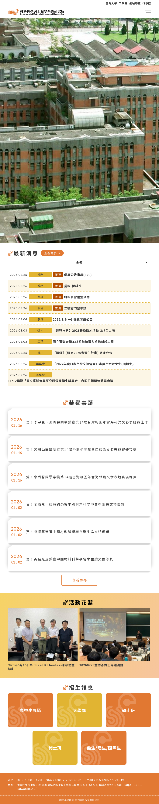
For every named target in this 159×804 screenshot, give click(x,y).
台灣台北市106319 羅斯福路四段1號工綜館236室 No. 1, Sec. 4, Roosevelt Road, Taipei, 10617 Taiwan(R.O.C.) (79, 787)
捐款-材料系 (72, 286)
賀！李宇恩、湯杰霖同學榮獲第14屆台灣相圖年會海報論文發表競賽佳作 (87, 422)
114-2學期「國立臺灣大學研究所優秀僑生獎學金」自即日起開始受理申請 (60, 380)
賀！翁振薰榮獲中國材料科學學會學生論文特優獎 (67, 531)
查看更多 (52, 253)
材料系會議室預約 (77, 297)
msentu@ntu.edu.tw (110, 780)
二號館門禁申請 (75, 308)
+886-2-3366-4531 (29, 780)
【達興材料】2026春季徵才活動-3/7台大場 (84, 330)
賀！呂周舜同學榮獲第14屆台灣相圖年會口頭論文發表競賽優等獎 (81, 449)
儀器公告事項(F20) (78, 274)
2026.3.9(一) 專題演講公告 (73, 319)
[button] (11, 639)
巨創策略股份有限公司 (87, 799)
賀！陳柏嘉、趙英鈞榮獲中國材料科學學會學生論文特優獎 (75, 504)
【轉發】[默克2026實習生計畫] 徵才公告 (82, 352)
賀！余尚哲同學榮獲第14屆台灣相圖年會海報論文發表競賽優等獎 (81, 476)
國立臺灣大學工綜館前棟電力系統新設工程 (83, 341)
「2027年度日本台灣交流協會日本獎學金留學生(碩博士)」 (95, 364)
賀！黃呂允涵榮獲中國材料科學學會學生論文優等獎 (69, 559)
